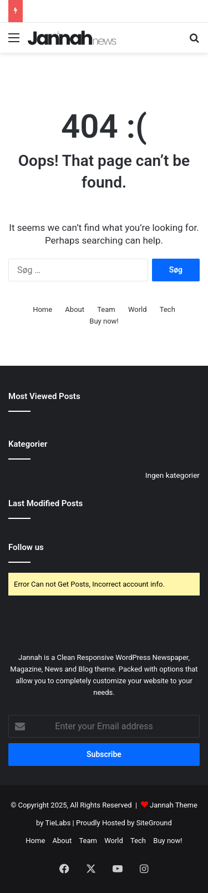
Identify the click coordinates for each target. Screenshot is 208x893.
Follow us (26, 547)
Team (106, 309)
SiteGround (154, 823)
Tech (167, 309)
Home (42, 309)
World (137, 309)
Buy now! (103, 321)
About (74, 309)
